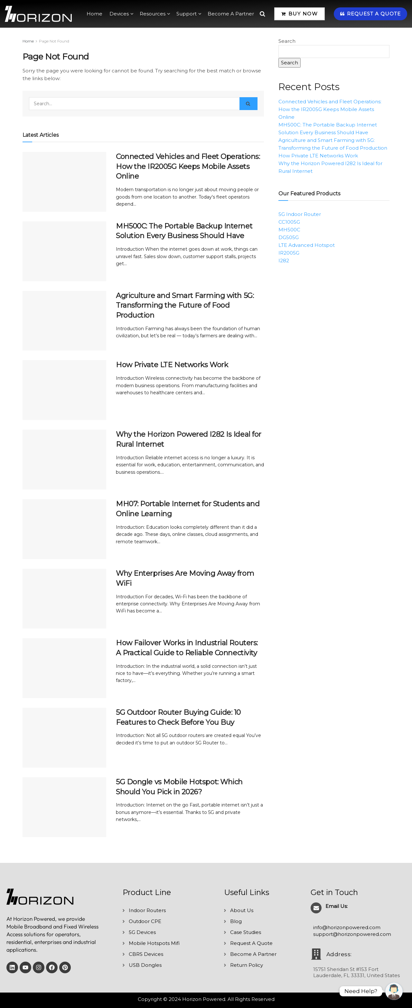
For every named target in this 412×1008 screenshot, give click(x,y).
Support (186, 14)
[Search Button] (262, 14)
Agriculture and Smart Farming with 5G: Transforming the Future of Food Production (185, 305)
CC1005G (289, 222)
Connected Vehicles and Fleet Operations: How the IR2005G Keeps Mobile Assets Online (188, 166)
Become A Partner (231, 14)
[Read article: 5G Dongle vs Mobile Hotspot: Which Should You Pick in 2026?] (64, 807)
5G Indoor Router (299, 214)
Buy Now (299, 14)
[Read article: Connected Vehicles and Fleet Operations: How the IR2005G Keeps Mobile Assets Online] (64, 182)
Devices (119, 14)
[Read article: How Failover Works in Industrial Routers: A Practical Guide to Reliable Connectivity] (64, 668)
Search (286, 41)
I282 (283, 260)
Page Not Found (54, 41)
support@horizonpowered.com (352, 934)
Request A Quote (370, 14)
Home (94, 14)
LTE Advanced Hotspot (306, 245)
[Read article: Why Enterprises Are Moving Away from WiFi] (64, 599)
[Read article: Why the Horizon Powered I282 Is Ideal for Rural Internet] (64, 460)
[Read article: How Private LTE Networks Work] (64, 390)
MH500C (289, 230)
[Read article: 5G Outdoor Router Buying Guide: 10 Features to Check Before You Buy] (64, 738)
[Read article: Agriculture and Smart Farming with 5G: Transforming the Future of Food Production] (64, 321)
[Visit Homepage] (38, 14)
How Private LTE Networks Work (172, 364)
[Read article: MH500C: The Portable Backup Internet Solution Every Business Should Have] (64, 251)
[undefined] (394, 991)
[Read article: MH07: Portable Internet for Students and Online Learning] (64, 529)
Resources (152, 14)
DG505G (288, 237)
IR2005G (288, 253)
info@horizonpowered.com (346, 927)
